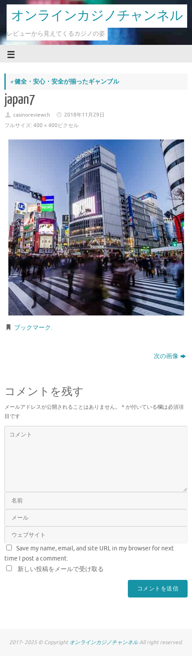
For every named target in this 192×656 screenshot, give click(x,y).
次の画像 (170, 356)
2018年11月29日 (84, 114)
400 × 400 (45, 125)
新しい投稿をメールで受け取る (61, 569)
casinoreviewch (31, 114)
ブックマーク (32, 327)
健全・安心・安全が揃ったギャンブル (64, 81)
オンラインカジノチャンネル (97, 16)
